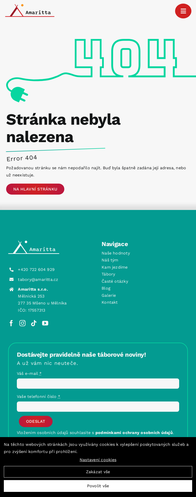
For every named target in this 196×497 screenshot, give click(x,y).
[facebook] (11, 323)
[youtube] (45, 323)
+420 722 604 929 (36, 269)
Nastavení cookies (98, 460)
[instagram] (22, 323)
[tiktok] (34, 323)
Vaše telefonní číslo (38, 396)
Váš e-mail (29, 373)
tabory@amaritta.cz (38, 279)
